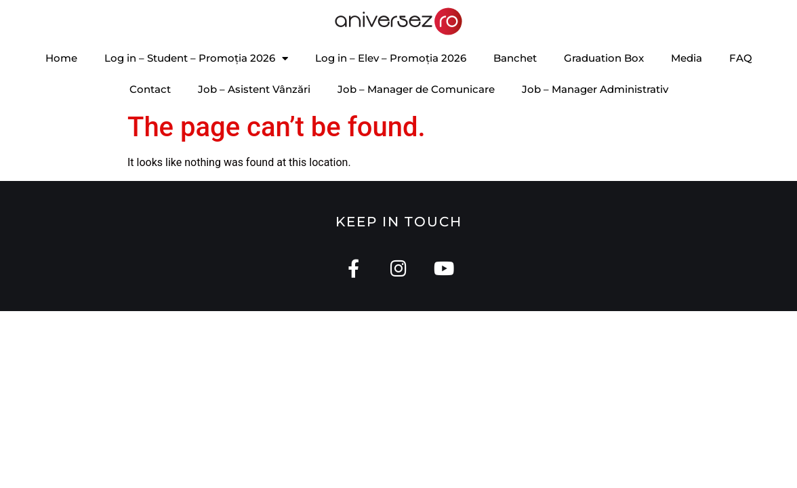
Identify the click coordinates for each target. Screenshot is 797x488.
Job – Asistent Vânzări (254, 89)
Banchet (515, 58)
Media (686, 58)
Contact (150, 89)
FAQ (740, 58)
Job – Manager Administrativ (595, 89)
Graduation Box (604, 58)
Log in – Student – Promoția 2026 (196, 58)
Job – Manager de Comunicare (416, 89)
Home (61, 58)
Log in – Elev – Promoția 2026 (390, 58)
